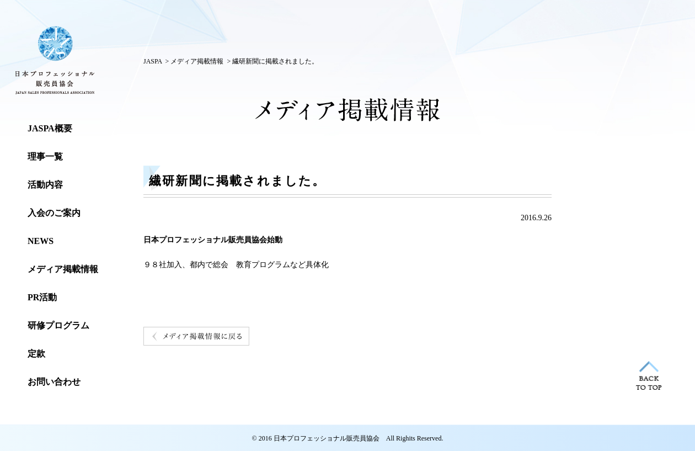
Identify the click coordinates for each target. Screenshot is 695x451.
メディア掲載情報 (196, 61)
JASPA (152, 61)
